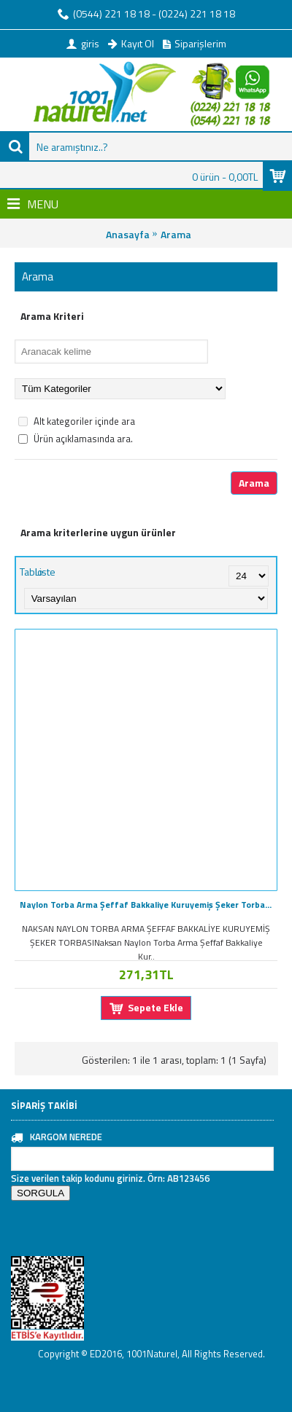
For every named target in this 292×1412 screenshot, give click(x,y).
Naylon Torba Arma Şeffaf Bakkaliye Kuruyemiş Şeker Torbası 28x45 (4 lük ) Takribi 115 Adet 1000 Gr (148, 904)
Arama (176, 234)
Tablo (31, 571)
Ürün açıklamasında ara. (75, 438)
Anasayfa (128, 234)
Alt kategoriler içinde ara (76, 421)
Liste (45, 571)
